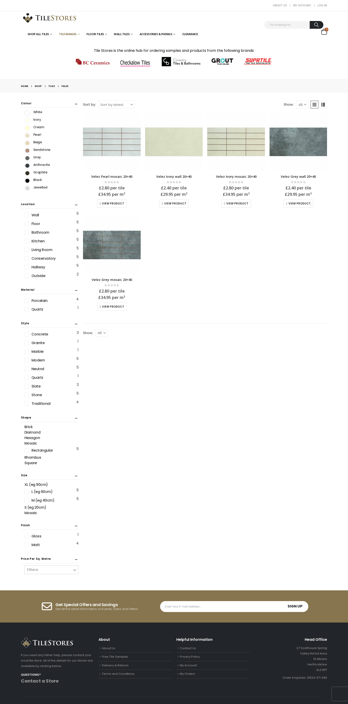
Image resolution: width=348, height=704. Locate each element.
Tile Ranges (68, 34)
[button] (314, 104)
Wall (35, 215)
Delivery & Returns (115, 665)
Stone (36, 395)
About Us (280, 5)
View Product (113, 203)
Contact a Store (40, 681)
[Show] (302, 104)
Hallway (38, 267)
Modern (38, 360)
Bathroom (40, 232)
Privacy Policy (190, 656)
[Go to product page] (112, 142)
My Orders (187, 674)
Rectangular (42, 450)
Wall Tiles (122, 34)
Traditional (41, 403)
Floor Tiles (95, 34)
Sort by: (89, 104)
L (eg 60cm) (42, 491)
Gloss (36, 536)
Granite (38, 342)
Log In (322, 5)
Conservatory (43, 258)
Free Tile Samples (115, 656)
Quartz (37, 309)
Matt (35, 544)
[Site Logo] (49, 17)
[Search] (317, 25)
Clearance (190, 34)
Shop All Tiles (38, 34)
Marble (37, 351)
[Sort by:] (116, 104)
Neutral (37, 369)
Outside (38, 275)
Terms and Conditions (118, 674)
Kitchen (38, 241)
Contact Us (188, 648)
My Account (302, 5)
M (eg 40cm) (43, 500)
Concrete (39, 334)
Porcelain (39, 300)
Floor (35, 223)
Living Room (41, 249)
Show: (288, 104)
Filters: (33, 569)
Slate (36, 386)
